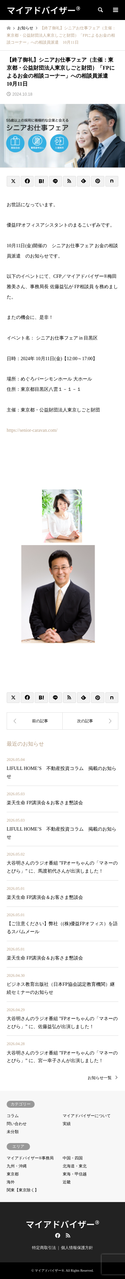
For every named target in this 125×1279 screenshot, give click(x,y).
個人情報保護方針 (77, 1247)
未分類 (13, 1131)
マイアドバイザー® (62, 1224)
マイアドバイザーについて (87, 1115)
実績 (67, 1123)
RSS (68, 1235)
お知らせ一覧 (100, 1077)
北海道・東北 (75, 1166)
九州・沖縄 (17, 1166)
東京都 (13, 1174)
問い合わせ (17, 1123)
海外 (11, 1182)
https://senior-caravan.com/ (32, 430)
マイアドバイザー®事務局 (30, 1158)
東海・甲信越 (75, 1174)
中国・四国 (73, 1158)
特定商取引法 (44, 1247)
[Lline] (55, 181)
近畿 (67, 1182)
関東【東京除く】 (23, 1190)
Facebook (57, 1235)
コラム (13, 1115)
